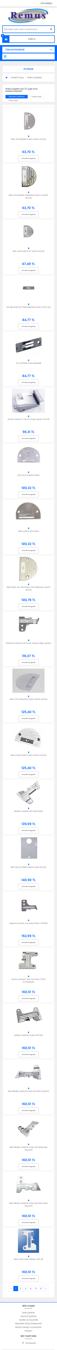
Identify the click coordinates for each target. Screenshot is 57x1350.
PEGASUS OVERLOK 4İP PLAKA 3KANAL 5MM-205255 (28, 643)
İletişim (28, 1330)
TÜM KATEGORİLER (14, 49)
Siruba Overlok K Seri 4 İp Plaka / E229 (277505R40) (28, 980)
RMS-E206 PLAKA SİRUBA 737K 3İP (28, 1259)
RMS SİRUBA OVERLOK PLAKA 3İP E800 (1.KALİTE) (28, 1091)
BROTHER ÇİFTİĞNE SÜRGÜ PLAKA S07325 (28, 867)
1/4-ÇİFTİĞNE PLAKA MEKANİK (28, 363)
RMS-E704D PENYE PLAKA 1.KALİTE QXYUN (28, 755)
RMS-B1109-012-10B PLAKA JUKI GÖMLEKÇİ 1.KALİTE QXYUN (28, 588)
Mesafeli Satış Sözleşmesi (28, 1323)
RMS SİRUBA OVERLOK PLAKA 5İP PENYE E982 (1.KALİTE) (28, 1204)
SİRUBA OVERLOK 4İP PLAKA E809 (28, 811)
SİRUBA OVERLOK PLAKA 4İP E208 (28, 1035)
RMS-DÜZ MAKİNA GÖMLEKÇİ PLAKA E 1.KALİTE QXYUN (28, 196)
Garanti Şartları (29, 1316)
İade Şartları (28, 1312)
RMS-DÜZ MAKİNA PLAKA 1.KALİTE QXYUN (28, 139)
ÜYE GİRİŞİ (46, 3)
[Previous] (11, 1288)
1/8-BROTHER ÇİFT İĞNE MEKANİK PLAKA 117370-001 (28, 307)
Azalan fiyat (36, 96)
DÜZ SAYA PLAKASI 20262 (28, 475)
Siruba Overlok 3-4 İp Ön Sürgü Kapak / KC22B (28, 419)
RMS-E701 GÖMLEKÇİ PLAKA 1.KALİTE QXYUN (28, 699)
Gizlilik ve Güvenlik (28, 1319)
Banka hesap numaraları (28, 1327)
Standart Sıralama (16, 96)
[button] (28, 69)
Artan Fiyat (13, 100)
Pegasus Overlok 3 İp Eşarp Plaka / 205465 (28, 923)
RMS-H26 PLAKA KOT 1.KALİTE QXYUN (28, 251)
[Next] (45, 1288)
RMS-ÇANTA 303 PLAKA (28, 531)
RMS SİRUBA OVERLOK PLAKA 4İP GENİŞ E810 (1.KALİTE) (29, 1148)
